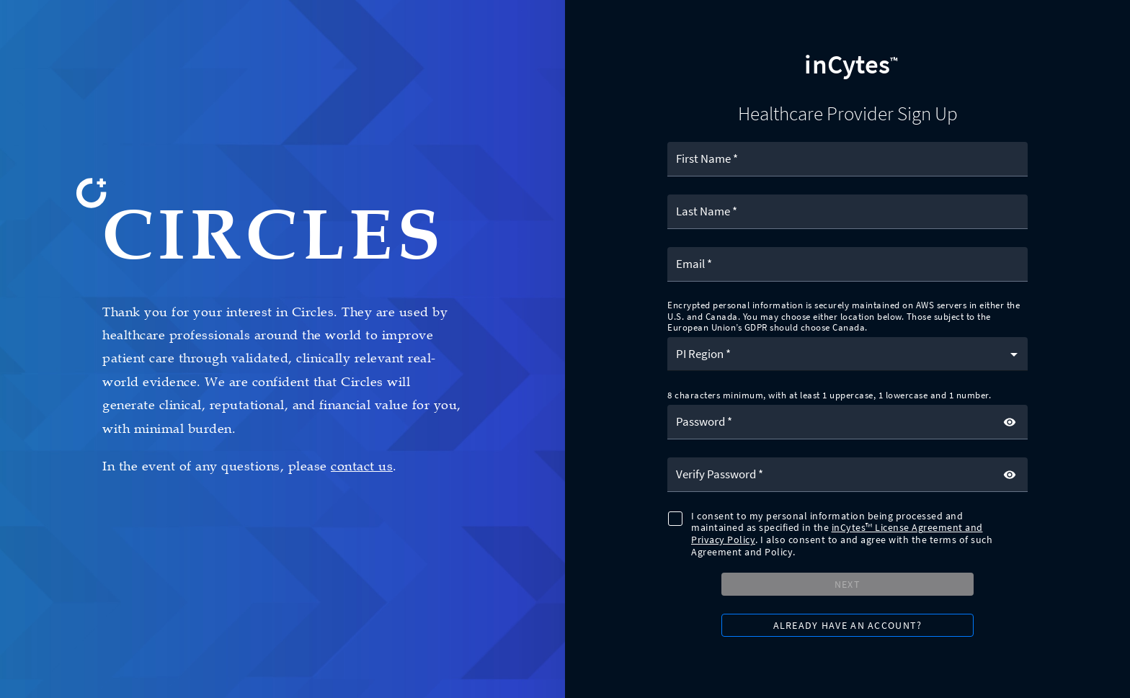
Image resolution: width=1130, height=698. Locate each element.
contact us (362, 466)
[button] (847, 354)
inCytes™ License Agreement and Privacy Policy (837, 533)
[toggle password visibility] (1010, 422)
